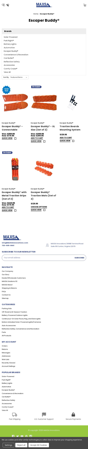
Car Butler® (9, 58)
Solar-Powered (10, 37)
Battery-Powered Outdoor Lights (15, 315)
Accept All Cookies (38, 445)
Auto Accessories (9, 325)
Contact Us (6, 295)
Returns (5, 349)
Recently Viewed (8, 363)
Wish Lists (5, 359)
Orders (4, 346)
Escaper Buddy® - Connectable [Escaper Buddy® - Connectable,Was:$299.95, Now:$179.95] (12, 128)
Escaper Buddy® (11, 51)
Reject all (21, 445)
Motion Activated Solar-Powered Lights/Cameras (21, 322)
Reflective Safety (12, 61)
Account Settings (8, 366)
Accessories (9, 65)
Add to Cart (37, 138)
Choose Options (39, 207)
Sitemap (5, 298)
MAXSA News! (7, 285)
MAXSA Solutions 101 (9, 281)
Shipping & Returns (9, 288)
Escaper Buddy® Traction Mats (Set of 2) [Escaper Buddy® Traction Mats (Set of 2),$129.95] (43, 195)
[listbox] (19, 77)
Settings (8, 445)
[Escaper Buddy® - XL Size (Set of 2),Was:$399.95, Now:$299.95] (44, 103)
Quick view (7, 138)
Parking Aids (7, 308)
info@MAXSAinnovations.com (15, 243)
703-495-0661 (8, 245)
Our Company (7, 271)
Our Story (5, 274)
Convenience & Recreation (16, 54)
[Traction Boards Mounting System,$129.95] (73, 103)
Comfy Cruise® (10, 68)
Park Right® (9, 40)
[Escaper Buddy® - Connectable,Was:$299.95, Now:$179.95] (15, 103)
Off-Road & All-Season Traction (14, 312)
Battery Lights (10, 44)
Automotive (9, 47)
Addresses (6, 356)
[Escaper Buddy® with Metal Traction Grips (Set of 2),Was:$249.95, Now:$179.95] (15, 168)
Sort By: (6, 77)
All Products (6, 335)
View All (7, 72)
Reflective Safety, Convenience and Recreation (20, 329)
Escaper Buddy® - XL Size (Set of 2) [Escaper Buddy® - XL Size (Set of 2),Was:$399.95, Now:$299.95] (43, 128)
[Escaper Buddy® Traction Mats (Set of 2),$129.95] (44, 168)
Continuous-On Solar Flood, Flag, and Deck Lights (21, 319)
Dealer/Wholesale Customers (14, 278)
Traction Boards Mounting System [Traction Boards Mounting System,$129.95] (70, 128)
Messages (6, 353)
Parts (4, 332)
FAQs (4, 291)
